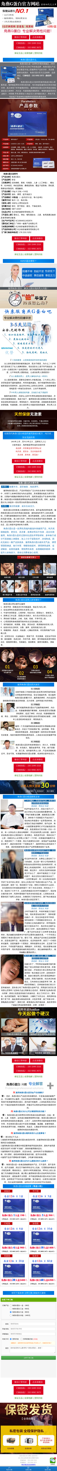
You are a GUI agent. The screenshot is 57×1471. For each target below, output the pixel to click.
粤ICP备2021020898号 (28, 1464)
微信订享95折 (20, 37)
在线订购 (28, 1469)
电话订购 (9, 1469)
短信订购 (48, 1469)
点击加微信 (37, 37)
